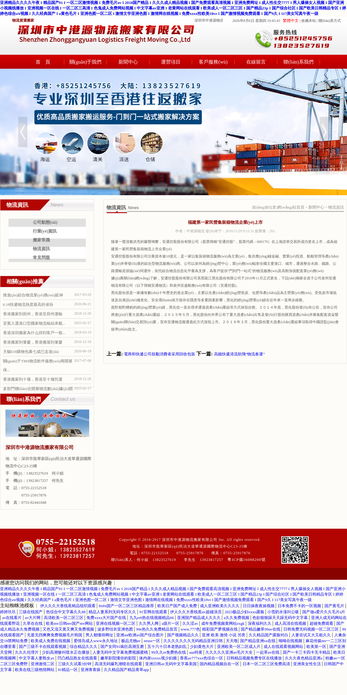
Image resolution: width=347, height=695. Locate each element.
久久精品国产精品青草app (127, 669)
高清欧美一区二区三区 (64, 617)
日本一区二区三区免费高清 (267, 664)
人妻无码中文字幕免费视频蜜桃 (121, 652)
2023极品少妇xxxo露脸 (245, 612)
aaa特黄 (196, 652)
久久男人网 (149, 623)
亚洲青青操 (91, 669)
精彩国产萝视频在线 (220, 629)
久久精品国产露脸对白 (269, 635)
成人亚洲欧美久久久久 (220, 605)
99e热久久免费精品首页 (157, 629)
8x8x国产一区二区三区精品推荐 (127, 605)
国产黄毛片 (334, 605)
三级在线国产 (31, 612)
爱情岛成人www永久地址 (96, 640)
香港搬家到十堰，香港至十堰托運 (32, 379)
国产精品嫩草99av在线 (261, 629)
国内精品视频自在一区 (220, 664)
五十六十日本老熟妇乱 (167, 646)
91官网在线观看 (153, 612)
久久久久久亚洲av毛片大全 (229, 652)
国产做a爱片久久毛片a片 (323, 612)
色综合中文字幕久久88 (66, 612)
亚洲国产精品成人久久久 (199, 617)
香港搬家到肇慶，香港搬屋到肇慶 (32, 342)
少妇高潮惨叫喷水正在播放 (66, 652)
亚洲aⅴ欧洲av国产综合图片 (140, 635)
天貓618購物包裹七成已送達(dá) (31, 351)
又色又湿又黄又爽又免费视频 (69, 629)
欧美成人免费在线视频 (51, 640)
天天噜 (232, 640)
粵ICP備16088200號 (246, 559)
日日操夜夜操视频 (259, 605)
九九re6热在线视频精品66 (152, 617)
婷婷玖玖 (8, 612)
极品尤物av (131, 640)
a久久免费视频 (237, 617)
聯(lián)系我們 (298, 61)
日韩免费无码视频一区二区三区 (311, 629)
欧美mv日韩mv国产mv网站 (70, 623)
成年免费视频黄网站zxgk (223, 623)
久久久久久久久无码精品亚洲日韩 (193, 640)
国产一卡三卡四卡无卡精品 (307, 652)
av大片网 (33, 617)
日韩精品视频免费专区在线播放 (254, 658)
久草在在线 (33, 623)
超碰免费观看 (322, 623)
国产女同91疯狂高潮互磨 (122, 646)
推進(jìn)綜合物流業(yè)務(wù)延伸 (33, 295)
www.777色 (190, 629)
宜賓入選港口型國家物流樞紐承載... (34, 323)
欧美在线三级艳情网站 (35, 669)
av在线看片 (12, 617)
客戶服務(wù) (213, 61)
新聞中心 (128, 61)
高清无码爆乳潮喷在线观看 (119, 664)
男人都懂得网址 (100, 635)
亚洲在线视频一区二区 (116, 623)
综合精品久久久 (84, 646)
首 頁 (43, 61)
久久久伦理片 (27, 652)
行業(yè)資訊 (45, 231)
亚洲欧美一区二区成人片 (239, 646)
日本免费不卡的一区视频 (300, 605)
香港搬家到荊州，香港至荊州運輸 (32, 314)
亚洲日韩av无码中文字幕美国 (171, 664)
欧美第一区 (317, 646)
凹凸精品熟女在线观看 (78, 658)
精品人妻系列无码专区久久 (113, 612)
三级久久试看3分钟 (75, 664)
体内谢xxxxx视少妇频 (158, 658)
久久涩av (190, 623)
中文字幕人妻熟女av (37, 658)
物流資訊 (41, 249)
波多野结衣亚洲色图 (115, 629)
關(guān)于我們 (85, 61)
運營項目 (171, 61)
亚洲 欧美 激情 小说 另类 (224, 635)
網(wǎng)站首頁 (290, 207)
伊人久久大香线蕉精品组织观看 (68, 605)
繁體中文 (291, 20)
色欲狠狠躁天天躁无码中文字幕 (280, 617)
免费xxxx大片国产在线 (106, 617)
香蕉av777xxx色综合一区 (202, 658)
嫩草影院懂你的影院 (118, 658)
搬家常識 (41, 240)
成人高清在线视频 (291, 623)
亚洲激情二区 (43, 664)
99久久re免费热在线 (169, 652)
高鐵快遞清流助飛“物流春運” (239, 354)
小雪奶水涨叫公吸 (283, 612)
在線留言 (256, 61)
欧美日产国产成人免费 (177, 605)
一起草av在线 (268, 652)
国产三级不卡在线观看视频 (43, 646)
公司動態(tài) (45, 222)
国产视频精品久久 (183, 635)
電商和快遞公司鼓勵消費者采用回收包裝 (159, 354)
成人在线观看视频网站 (284, 646)
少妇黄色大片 (202, 646)
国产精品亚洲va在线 (258, 640)
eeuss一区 (152, 640)
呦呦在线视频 (291, 640)
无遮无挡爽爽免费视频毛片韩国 (55, 635)
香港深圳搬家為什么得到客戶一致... (34, 332)
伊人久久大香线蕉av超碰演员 (196, 612)
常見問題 (41, 257)
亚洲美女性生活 (307, 664)
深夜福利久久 (260, 623)
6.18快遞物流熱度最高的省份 (28, 304)
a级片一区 (171, 623)
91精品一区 (68, 669)
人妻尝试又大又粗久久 (311, 635)
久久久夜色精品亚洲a (304, 658)
